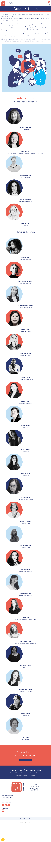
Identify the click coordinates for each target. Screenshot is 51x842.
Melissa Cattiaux (25, 641)
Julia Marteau (25, 151)
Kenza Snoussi (25, 569)
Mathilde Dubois (25, 175)
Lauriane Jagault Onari (25, 281)
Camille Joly (25, 617)
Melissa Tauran (25, 401)
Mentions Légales (25, 818)
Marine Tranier (25, 713)
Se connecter (6, 799)
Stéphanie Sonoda (25, 353)
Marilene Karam (25, 593)
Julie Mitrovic (25, 223)
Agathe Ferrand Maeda (25, 305)
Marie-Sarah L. (25, 257)
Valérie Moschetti (25, 127)
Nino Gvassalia (25, 449)
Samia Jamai (25, 377)
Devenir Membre (7, 797)
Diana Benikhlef (25, 199)
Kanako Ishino (25, 497)
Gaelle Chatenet (25, 521)
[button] (49, 5)
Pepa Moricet (25, 473)
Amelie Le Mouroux (25, 689)
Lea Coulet (25, 737)
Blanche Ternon (25, 545)
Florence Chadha (25, 665)
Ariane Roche (25, 425)
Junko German (25, 329)
